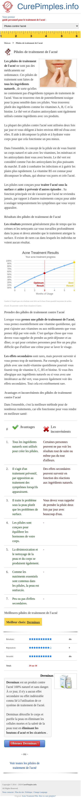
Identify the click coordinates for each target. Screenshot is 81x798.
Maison (7, 43)
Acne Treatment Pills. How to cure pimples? (39, 796)
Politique (28, 792)
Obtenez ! (25, 743)
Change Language (40, 792)
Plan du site (19, 792)
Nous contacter (8, 792)
